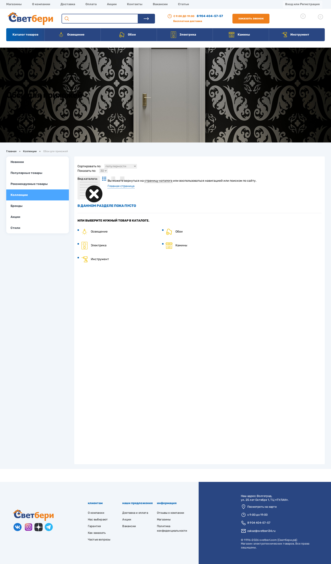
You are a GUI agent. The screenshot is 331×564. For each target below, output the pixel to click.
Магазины (14, 4)
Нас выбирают (98, 519)
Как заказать (97, 532)
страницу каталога (158, 181)
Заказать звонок (251, 18)
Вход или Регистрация (302, 4)
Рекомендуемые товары (29, 184)
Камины (239, 34)
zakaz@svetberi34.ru (261, 531)
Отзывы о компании (170, 512)
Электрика (183, 34)
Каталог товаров (25, 34)
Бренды (17, 206)
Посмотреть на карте (262, 506)
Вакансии (160, 4)
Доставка (67, 4)
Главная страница (121, 186)
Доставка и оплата (135, 512)
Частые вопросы (99, 539)
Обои (127, 34)
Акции (112, 4)
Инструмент (295, 34)
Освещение (71, 34)
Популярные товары (26, 173)
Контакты (134, 4)
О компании (41, 4)
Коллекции (19, 195)
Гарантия (94, 526)
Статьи (183, 4)
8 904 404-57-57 (210, 16)
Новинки (17, 162)
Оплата (91, 4)
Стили (15, 228)
